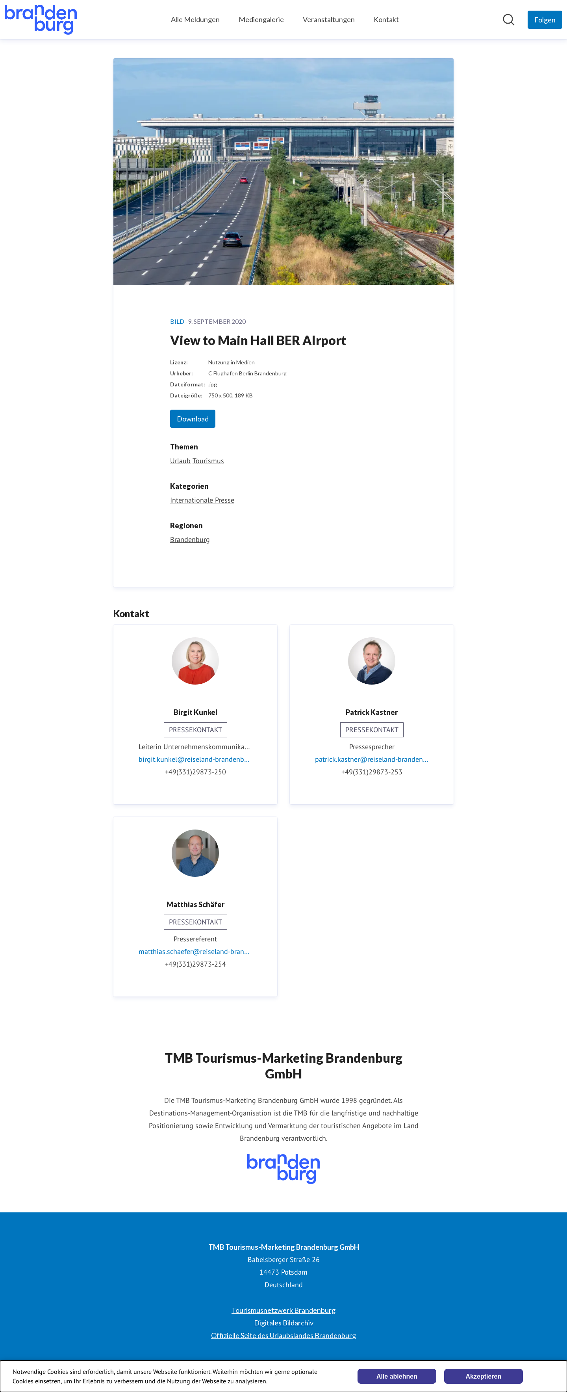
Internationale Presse (202, 500)
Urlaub (180, 460)
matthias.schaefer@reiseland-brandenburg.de (195, 951)
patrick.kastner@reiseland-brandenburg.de (371, 759)
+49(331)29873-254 (195, 964)
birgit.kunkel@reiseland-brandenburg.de (195, 759)
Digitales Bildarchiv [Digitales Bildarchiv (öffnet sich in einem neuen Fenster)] (283, 1322)
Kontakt (386, 19)
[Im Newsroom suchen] (508, 19)
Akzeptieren (484, 1376)
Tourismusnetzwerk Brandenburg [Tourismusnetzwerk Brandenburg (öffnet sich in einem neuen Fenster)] (283, 1310)
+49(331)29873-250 (195, 771)
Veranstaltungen (329, 19)
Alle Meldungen (195, 19)
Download (193, 418)
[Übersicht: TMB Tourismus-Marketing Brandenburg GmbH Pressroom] (41, 20)
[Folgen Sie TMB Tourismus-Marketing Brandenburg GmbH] (545, 20)
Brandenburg (190, 539)
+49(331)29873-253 (371, 771)
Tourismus (208, 460)
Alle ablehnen (396, 1376)
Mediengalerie (261, 19)
